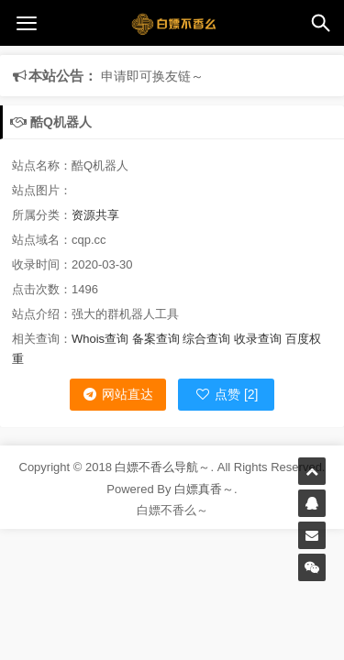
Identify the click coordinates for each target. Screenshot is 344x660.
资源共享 (95, 215)
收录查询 (258, 339)
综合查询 (206, 339)
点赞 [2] (226, 394)
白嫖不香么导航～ (162, 467)
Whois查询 (100, 339)
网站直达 (117, 394)
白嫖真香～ (204, 489)
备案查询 (156, 339)
